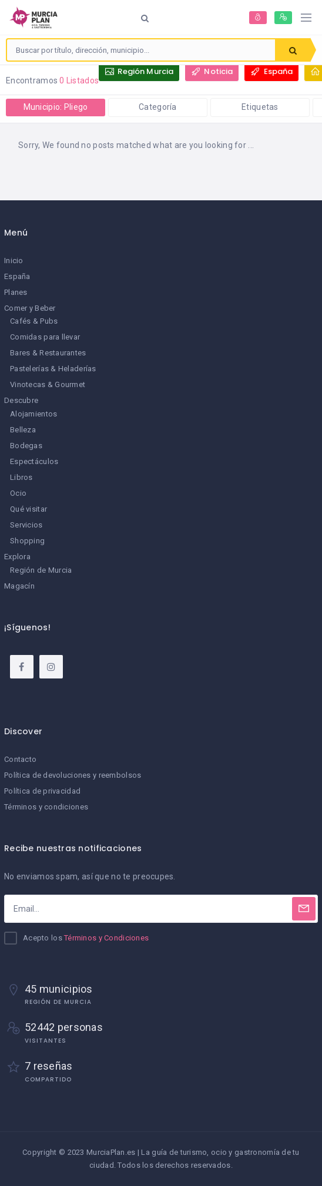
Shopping (27, 540)
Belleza (23, 429)
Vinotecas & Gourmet (47, 384)
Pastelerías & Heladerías (53, 368)
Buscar (293, 50)
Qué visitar (28, 509)
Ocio (18, 493)
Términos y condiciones (46, 806)
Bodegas (26, 445)
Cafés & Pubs (34, 321)
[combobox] (141, 50)
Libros (21, 477)
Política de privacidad (42, 791)
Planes (16, 292)
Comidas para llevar (45, 336)
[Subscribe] (304, 908)
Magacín (19, 586)
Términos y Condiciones (106, 937)
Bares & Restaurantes (48, 352)
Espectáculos (34, 461)
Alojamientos (33, 413)
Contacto (20, 759)
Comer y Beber (30, 308)
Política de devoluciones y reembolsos (72, 775)
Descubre (21, 400)
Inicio (14, 260)
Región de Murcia (41, 570)
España (17, 276)
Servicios (26, 524)
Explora (17, 556)
